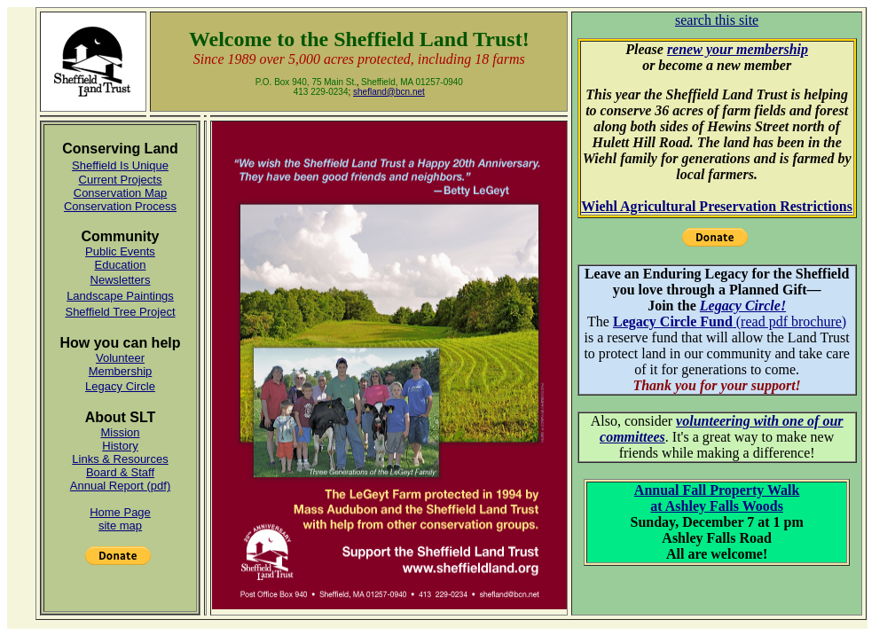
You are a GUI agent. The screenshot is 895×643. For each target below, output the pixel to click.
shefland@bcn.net (389, 92)
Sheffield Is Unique (120, 165)
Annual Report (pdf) (120, 485)
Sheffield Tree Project (120, 311)
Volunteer (120, 358)
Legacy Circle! (743, 305)
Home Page (120, 512)
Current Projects (120, 179)
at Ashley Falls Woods (716, 506)
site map (120, 525)
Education (120, 264)
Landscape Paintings (120, 295)
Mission (119, 432)
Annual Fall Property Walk (717, 490)
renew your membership (737, 49)
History (119, 445)
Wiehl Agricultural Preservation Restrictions (716, 206)
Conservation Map (121, 193)
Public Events (120, 251)
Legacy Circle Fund (673, 321)
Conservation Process (120, 206)
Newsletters (120, 279)
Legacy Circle (120, 386)
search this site (716, 19)
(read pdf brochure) (789, 321)
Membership (121, 371)
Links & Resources (120, 459)
